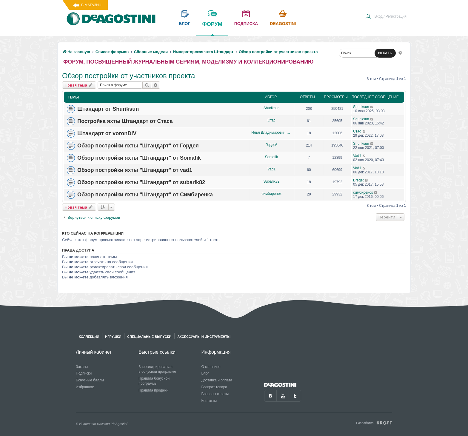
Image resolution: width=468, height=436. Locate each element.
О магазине (210, 367)
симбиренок (271, 194)
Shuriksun (271, 108)
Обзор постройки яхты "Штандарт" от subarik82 (141, 182)
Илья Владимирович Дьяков (271, 132)
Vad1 (357, 156)
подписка (246, 23)
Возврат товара (214, 387)
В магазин (91, 5)
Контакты (209, 401)
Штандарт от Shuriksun (108, 109)
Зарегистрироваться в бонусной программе (157, 369)
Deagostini (283, 23)
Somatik (271, 157)
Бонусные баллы (90, 380)
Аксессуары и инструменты (203, 336)
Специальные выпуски (149, 336)
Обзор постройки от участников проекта (128, 76)
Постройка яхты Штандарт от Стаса (125, 121)
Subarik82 (271, 181)
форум (212, 28)
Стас (271, 120)
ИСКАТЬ (385, 53)
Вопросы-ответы (215, 394)
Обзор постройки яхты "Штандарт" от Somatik (139, 158)
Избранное (85, 387)
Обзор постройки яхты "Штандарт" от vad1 (134, 170)
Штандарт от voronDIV (106, 133)
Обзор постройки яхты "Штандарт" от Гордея (138, 146)
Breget (358, 180)
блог (184, 23)
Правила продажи (153, 390)
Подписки (84, 373)
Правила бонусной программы (154, 381)
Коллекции (89, 336)
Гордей (271, 145)
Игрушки (113, 336)
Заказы (82, 367)
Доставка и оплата (216, 380)
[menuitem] (386, 17)
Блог (205, 373)
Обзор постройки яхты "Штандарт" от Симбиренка (145, 195)
